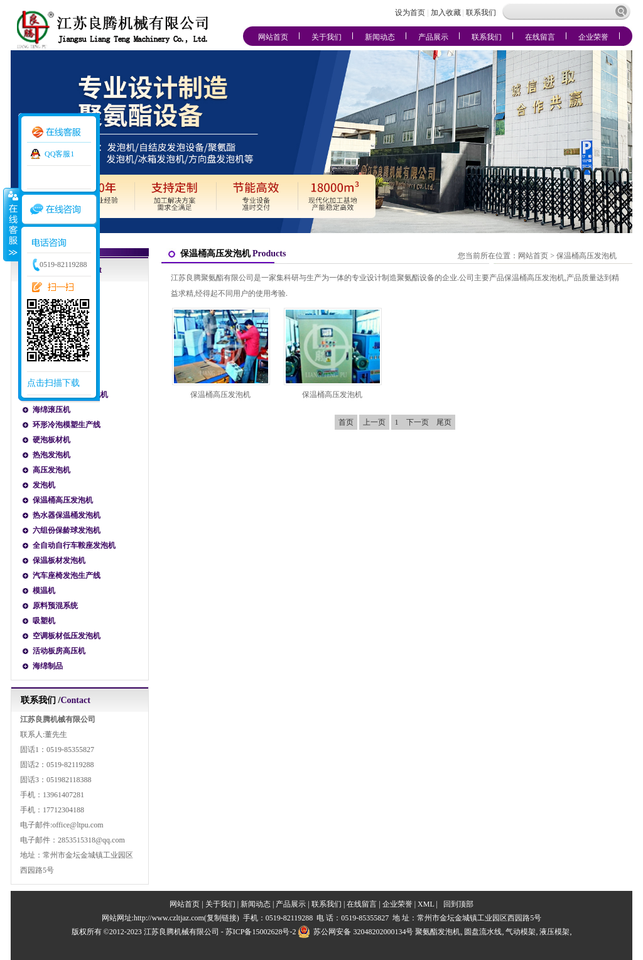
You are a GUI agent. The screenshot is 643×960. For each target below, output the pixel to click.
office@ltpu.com (77, 825)
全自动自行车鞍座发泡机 (74, 545)
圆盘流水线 (483, 931)
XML (426, 904)
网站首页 (273, 37)
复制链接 (222, 918)
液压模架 (554, 931)
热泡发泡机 (51, 454)
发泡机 (44, 485)
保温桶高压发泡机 (63, 500)
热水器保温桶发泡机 (66, 515)
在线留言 (540, 37)
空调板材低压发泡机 (66, 635)
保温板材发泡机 (59, 560)
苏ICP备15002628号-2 (260, 931)
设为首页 (411, 12)
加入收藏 (446, 12)
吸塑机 (44, 620)
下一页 (417, 422)
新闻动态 (380, 37)
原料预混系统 (55, 605)
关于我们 (326, 37)
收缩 (10, 224)
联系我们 (481, 12)
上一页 (374, 422)
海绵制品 (48, 666)
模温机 (44, 590)
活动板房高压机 (59, 650)
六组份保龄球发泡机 (66, 530)
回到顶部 (458, 904)
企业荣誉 (593, 37)
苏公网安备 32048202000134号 (355, 931)
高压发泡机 (51, 470)
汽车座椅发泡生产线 (66, 575)
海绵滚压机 (51, 409)
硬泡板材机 (51, 439)
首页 (346, 422)
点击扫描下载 (53, 383)
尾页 (443, 422)
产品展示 (433, 37)
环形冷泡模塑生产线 (66, 424)
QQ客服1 (59, 154)
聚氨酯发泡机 (437, 931)
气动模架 (520, 931)
